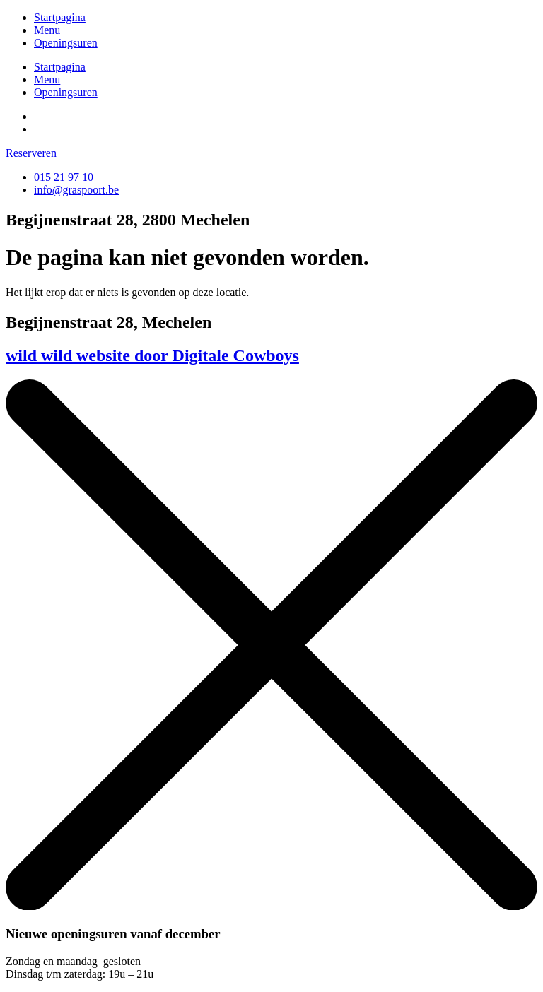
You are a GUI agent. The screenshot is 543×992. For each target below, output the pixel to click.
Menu (47, 30)
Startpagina (60, 17)
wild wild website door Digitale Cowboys (152, 355)
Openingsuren (66, 43)
